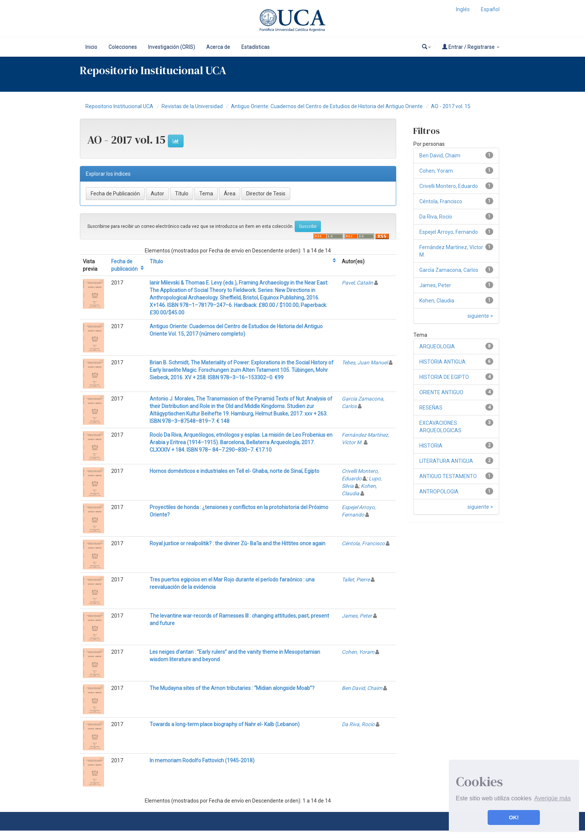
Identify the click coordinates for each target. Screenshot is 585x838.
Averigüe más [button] (552, 798)
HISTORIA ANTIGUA (442, 362)
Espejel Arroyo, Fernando (448, 232)
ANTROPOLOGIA (439, 492)
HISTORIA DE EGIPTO (444, 377)
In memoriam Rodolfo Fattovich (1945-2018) (202, 760)
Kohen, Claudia (436, 301)
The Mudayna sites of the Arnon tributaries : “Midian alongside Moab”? (232, 688)
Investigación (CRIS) (171, 47)
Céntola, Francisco (363, 543)
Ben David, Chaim (362, 688)
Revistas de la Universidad (192, 106)
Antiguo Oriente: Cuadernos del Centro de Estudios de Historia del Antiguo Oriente (327, 106)
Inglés (463, 9)
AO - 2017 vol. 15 (450, 106)
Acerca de (218, 47)
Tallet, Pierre (356, 580)
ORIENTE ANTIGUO (441, 392)
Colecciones (123, 47)
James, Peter (357, 616)
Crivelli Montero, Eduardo (448, 186)
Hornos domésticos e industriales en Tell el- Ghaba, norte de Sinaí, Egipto (234, 471)
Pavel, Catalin (357, 283)
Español (490, 9)
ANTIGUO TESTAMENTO (448, 476)
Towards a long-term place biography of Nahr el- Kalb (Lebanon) (225, 724)
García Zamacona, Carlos (448, 270)
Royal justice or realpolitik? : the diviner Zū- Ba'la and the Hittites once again (237, 543)
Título (156, 261)
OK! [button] (514, 817)
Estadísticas (255, 47)
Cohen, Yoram (358, 652)
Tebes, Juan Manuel (365, 362)
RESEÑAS (430, 408)
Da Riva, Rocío (358, 724)
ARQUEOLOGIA (437, 346)
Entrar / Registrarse (471, 47)
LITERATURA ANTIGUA (446, 461)
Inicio (91, 47)
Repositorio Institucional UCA (119, 106)
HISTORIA (430, 446)
